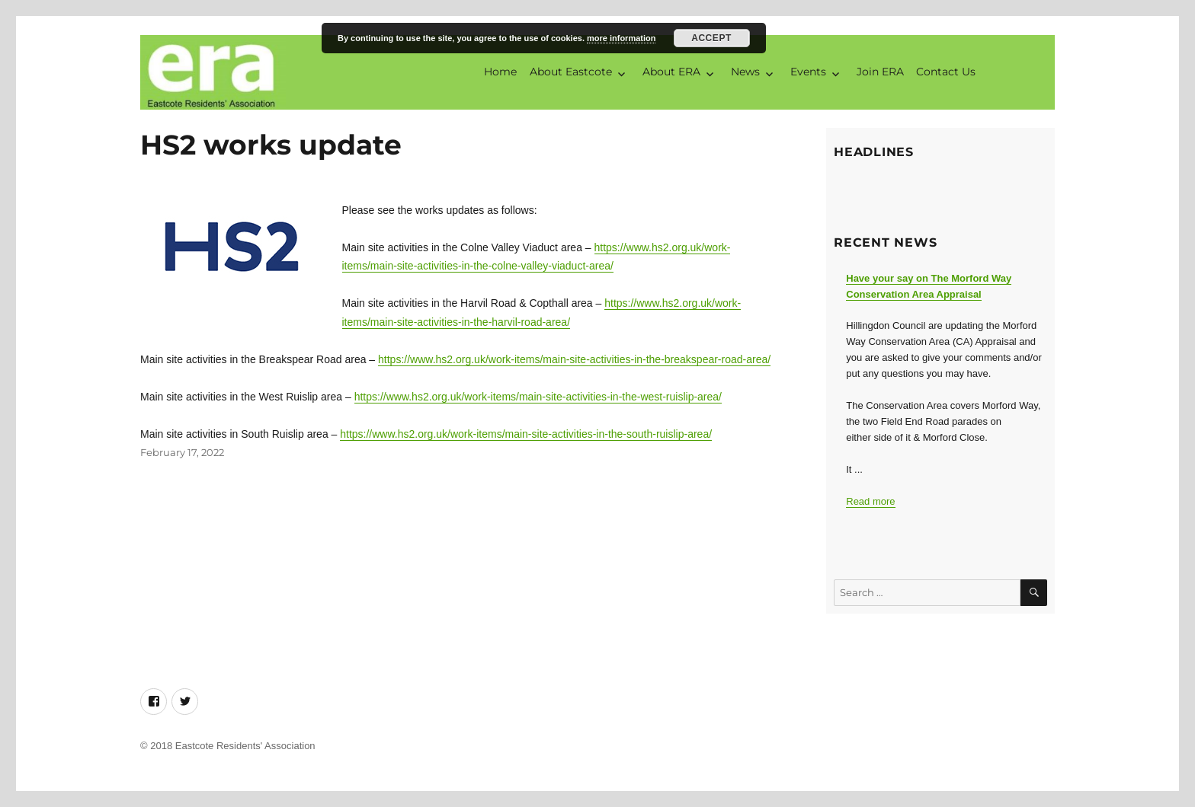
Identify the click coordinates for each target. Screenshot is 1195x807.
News (745, 71)
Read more (870, 501)
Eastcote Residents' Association (245, 745)
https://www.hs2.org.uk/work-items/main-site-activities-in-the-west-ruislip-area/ (538, 397)
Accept (711, 38)
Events (808, 71)
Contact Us (946, 71)
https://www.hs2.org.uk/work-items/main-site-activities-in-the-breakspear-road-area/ (574, 359)
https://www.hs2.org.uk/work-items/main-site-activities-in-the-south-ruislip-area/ (526, 434)
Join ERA (880, 71)
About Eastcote (571, 71)
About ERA (671, 71)
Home (500, 71)
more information (621, 38)
